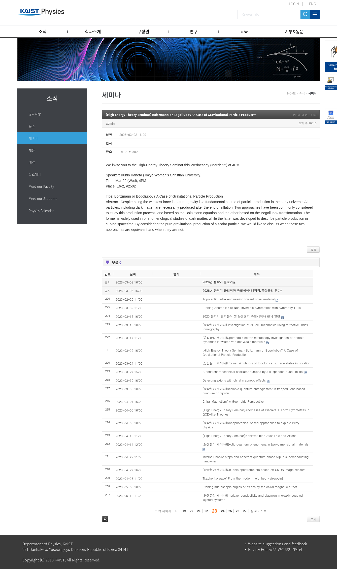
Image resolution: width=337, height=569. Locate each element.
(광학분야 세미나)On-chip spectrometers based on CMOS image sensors (254, 469)
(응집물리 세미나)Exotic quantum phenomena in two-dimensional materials (256, 444)
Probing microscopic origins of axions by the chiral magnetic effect (250, 487)
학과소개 (93, 31)
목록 (313, 249)
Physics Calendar (41, 210)
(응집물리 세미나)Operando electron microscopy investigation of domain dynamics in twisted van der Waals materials (253, 339)
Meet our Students (43, 198)
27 (245, 511)
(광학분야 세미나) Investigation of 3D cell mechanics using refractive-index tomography (255, 327)
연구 (194, 31)
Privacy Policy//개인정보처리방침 (275, 549)
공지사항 (35, 113)
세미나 (33, 138)
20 (191, 511)
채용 (32, 150)
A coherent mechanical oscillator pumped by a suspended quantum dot (253, 371)
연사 (176, 274)
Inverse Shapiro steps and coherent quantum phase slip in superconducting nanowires (256, 459)
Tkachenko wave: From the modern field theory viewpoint (243, 478)
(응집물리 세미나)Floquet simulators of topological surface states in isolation (256, 363)
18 (176, 511)
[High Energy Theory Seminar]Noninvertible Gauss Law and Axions (249, 435)
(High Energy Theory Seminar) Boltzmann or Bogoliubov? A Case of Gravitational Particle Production (182, 114)
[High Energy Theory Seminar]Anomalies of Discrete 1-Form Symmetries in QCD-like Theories (256, 412)
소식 (43, 31)
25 (230, 511)
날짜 (133, 274)
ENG (312, 3)
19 (184, 511)
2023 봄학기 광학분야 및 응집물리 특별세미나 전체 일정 (241, 316)
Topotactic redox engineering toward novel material (239, 299)
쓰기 (313, 519)
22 (206, 511)
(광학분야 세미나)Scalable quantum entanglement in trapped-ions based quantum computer (254, 391)
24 (222, 511)
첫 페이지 (163, 511)
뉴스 (32, 125)
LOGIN (294, 3)
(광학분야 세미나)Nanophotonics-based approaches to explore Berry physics (251, 425)
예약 (32, 162)
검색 (105, 519)
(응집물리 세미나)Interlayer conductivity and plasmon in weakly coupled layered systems (252, 497)
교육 (244, 31)
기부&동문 (294, 31)
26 (237, 511)
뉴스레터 (35, 174)
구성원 (143, 31)
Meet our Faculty (41, 186)
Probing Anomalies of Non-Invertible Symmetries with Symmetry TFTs (251, 307)
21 (198, 511)
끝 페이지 (258, 511)
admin (110, 123)
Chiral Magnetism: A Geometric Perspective (233, 401)
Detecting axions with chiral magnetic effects (234, 380)
